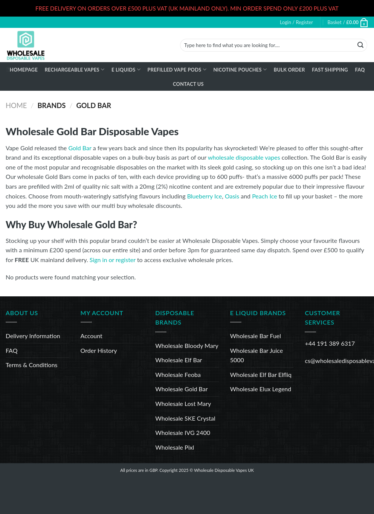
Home (16, 105)
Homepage (24, 70)
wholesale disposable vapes (244, 157)
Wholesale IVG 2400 (182, 432)
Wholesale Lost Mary (183, 403)
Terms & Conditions (32, 364)
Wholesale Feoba (178, 374)
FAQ (360, 70)
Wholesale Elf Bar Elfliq (261, 374)
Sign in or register (113, 259)
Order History (99, 350)
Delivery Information (33, 335)
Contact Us (188, 84)
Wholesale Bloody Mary (186, 345)
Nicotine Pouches (240, 69)
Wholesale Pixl (174, 447)
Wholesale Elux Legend (260, 388)
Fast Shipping (330, 70)
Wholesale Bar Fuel (255, 335)
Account (91, 335)
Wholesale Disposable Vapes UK (224, 470)
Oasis (232, 196)
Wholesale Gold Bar (181, 388)
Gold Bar (79, 147)
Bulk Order (289, 70)
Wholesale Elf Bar (178, 359)
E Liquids (125, 69)
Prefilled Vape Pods (177, 69)
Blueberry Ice (204, 196)
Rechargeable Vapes (75, 69)
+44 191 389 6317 (330, 343)
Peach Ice (264, 196)
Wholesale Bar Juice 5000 (256, 355)
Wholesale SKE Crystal (185, 418)
